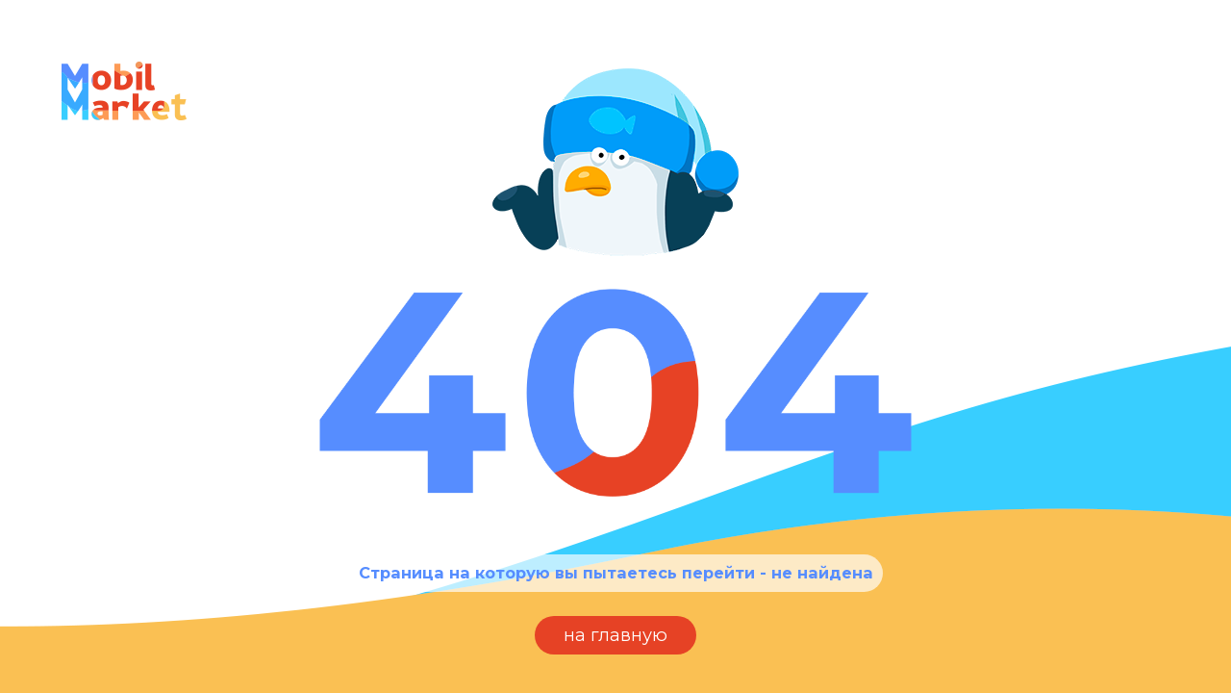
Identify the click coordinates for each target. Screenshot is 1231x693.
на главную (615, 635)
